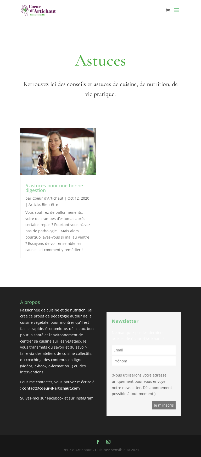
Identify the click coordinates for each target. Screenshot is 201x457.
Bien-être (50, 204)
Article (34, 204)
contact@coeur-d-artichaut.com (51, 388)
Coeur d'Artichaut (47, 198)
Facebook (55, 398)
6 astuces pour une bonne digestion (54, 187)
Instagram (84, 398)
